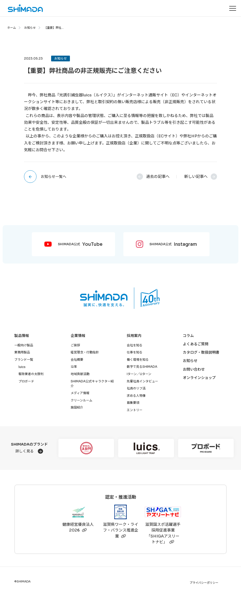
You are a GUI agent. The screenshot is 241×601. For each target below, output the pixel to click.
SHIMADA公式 (80, 244)
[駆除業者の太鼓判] (86, 448)
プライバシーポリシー (204, 583)
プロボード (26, 381)
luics (22, 367)
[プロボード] (206, 448)
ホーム (11, 28)
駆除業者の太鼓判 (31, 374)
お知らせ (30, 28)
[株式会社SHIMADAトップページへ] (21, 8)
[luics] (146, 448)
